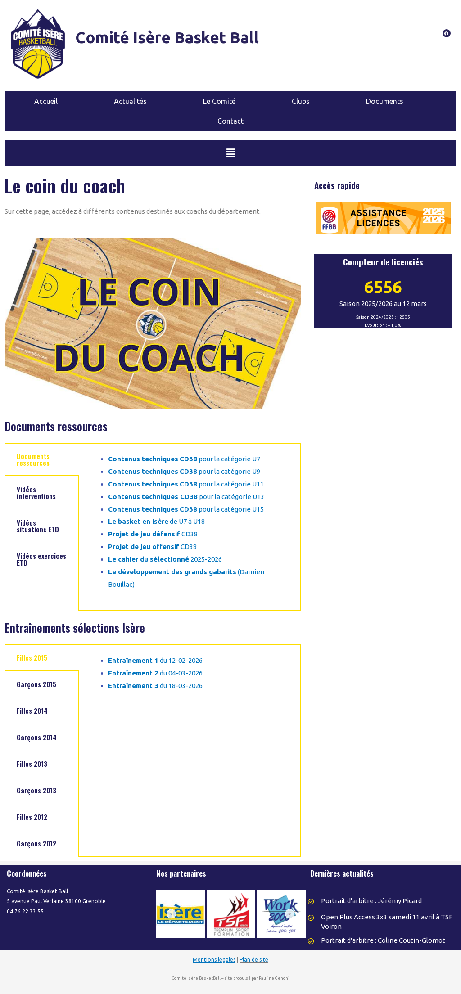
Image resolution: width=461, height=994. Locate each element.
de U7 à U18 (156, 521)
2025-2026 (165, 559)
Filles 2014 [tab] (32, 710)
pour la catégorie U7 (184, 459)
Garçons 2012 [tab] (36, 843)
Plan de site (254, 960)
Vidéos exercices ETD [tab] (41, 559)
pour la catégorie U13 (186, 496)
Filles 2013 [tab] (32, 764)
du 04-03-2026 (155, 673)
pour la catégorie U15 (186, 509)
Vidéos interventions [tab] (36, 492)
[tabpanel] (189, 527)
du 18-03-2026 (155, 685)
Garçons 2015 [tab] (36, 684)
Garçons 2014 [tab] (37, 737)
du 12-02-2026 (155, 660)
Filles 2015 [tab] (32, 657)
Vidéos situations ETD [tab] (38, 525)
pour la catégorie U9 (184, 471)
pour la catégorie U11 (186, 484)
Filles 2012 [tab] (32, 817)
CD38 (153, 534)
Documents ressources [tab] (33, 459)
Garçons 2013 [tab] (36, 790)
